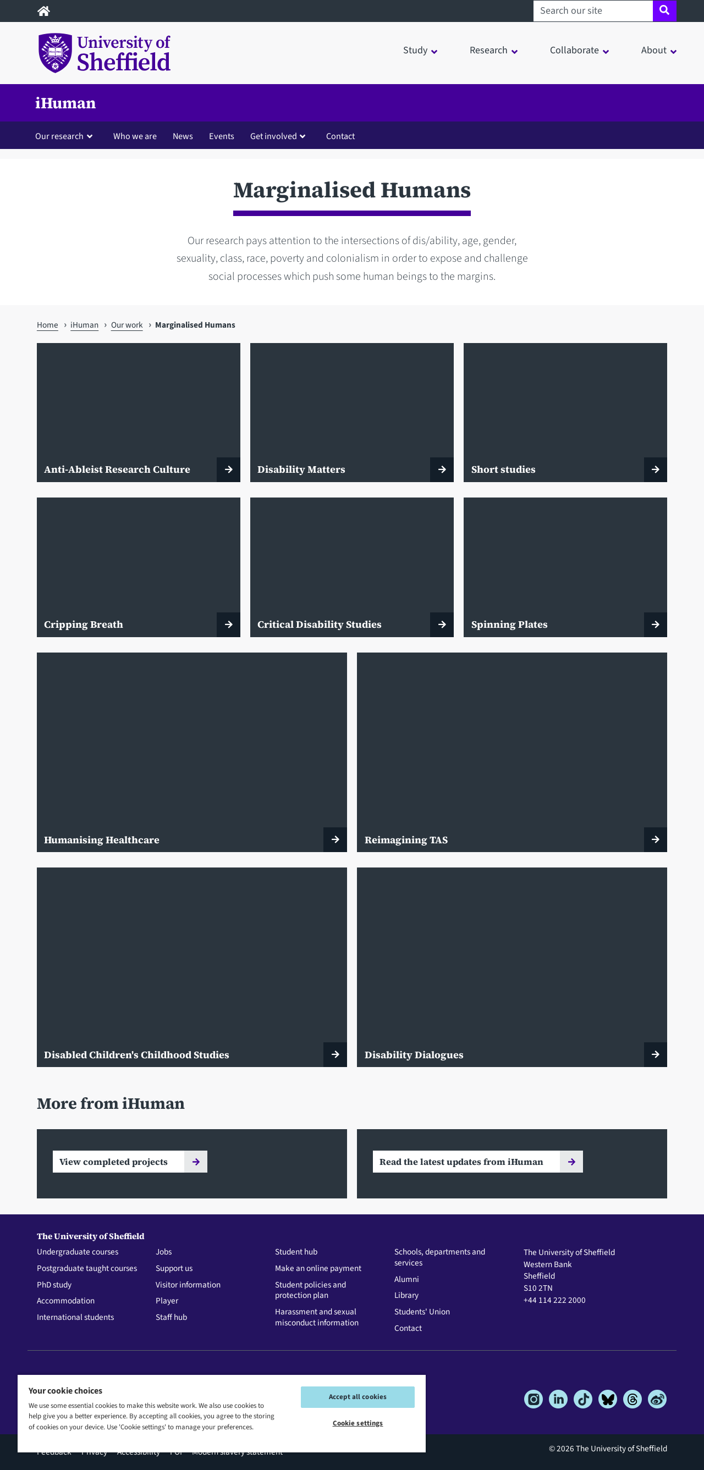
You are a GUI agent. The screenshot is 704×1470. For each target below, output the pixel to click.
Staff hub (171, 1317)
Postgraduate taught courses (87, 1268)
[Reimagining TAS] (512, 752)
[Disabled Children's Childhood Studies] (192, 966)
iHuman (65, 102)
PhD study (54, 1285)
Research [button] (489, 50)
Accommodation (66, 1301)
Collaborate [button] (574, 50)
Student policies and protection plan (310, 1291)
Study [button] (415, 50)
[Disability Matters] (352, 412)
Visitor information (188, 1285)
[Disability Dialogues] (512, 966)
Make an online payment (318, 1268)
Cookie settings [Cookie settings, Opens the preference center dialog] (358, 1423)
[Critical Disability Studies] (352, 567)
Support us (174, 1268)
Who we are (135, 136)
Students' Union (422, 1312)
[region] (222, 1413)
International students (75, 1317)
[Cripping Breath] (138, 567)
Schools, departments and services (439, 1258)
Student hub (296, 1252)
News (183, 136)
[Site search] (664, 11)
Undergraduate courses (77, 1252)
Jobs (164, 1252)
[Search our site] (593, 11)
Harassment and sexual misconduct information (317, 1318)
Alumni (406, 1279)
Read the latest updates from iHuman (461, 1162)
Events (221, 136)
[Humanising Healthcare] (192, 752)
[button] (66, 136)
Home (47, 325)
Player (167, 1301)
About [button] (654, 50)
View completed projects (113, 1162)
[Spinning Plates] (565, 567)
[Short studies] (565, 412)
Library (406, 1295)
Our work (127, 325)
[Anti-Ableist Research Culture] (138, 412)
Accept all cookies (358, 1397)
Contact (340, 136)
